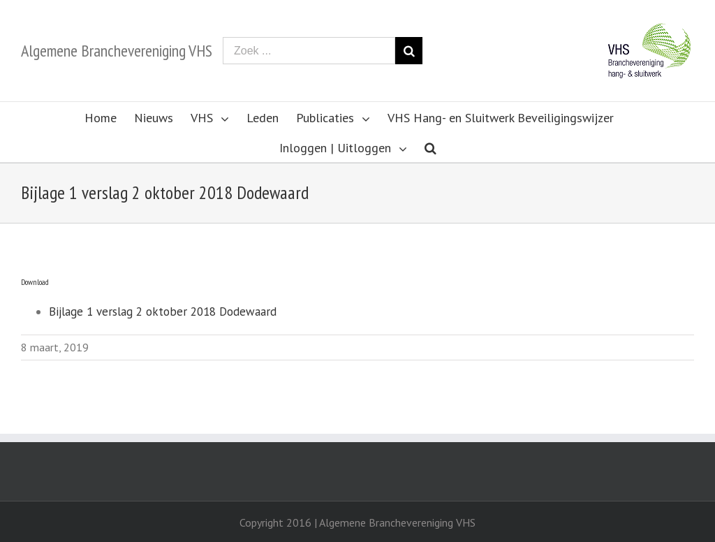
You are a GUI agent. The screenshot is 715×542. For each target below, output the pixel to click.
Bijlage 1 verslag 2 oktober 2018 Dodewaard (163, 311)
